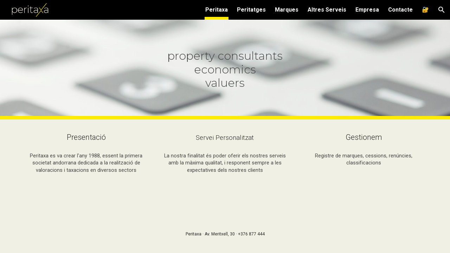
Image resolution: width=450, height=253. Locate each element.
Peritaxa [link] (216, 9)
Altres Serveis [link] (327, 9)
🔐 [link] (425, 9)
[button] (441, 9)
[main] (225, 69)
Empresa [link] (367, 9)
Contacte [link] (400, 9)
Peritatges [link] (251, 9)
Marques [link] (286, 9)
